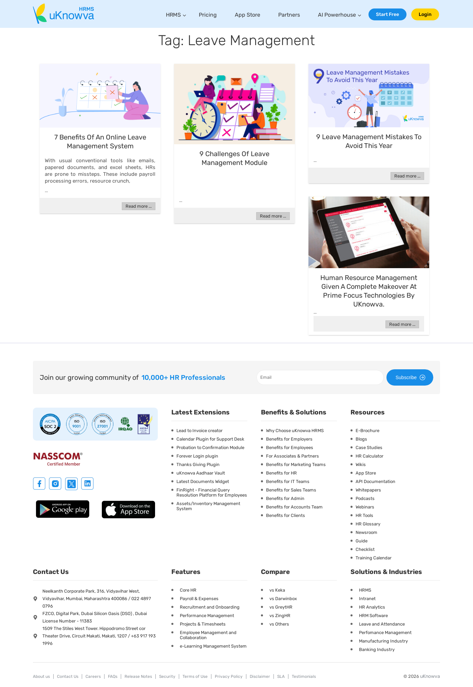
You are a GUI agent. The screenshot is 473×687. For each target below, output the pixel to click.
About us (41, 676)
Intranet (367, 598)
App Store (247, 15)
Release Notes (138, 676)
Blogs (361, 439)
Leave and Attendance (382, 624)
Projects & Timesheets (203, 624)
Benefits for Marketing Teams (296, 464)
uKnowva (430, 676)
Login (425, 14)
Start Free (387, 14)
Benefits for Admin (285, 498)
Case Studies (369, 447)
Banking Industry (377, 649)
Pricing (208, 15)
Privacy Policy (229, 676)
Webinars (365, 506)
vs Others (279, 624)
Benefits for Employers (289, 439)
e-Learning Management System (213, 646)
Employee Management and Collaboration (208, 635)
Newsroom (366, 532)
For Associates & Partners (292, 456)
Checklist (365, 549)
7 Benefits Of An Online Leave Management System (100, 141)
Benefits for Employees (289, 447)
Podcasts (365, 498)
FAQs (112, 676)
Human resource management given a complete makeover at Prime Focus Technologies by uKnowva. (368, 291)
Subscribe (412, 377)
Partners (289, 15)
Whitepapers (368, 490)
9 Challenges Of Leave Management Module (234, 158)
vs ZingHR (279, 615)
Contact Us (67, 676)
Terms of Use (195, 676)
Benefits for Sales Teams (291, 490)
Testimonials (304, 676)
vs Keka (277, 590)
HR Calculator (369, 456)
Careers (93, 676)
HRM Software (373, 615)
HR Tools (364, 515)
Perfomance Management (385, 632)
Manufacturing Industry (383, 641)
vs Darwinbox (283, 598)
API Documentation (375, 481)
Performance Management (207, 615)
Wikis (361, 464)
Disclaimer (260, 676)
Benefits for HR (281, 473)
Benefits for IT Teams (287, 481)
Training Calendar (374, 557)
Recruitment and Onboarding (210, 607)
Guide (361, 540)
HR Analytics (372, 607)
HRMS (173, 15)
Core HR (188, 590)
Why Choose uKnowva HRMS (295, 430)
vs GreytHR (280, 607)
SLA (281, 676)
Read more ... (139, 206)
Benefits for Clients (285, 515)
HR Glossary (368, 523)
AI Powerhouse (337, 15)
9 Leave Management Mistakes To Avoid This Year (368, 141)
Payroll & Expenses (199, 598)
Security (167, 676)
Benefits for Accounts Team (294, 506)
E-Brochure (367, 430)
